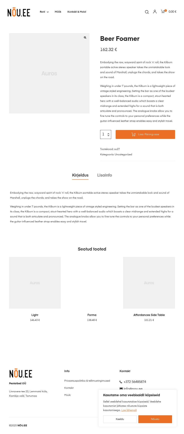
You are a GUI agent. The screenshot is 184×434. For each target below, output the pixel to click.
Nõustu (155, 419)
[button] (85, 37)
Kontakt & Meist (76, 12)
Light (34, 315)
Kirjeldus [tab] (80, 175)
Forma (91, 315)
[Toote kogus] (103, 134)
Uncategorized (123, 154)
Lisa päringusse (148, 134)
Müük (58, 12)
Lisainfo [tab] (104, 175)
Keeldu (120, 419)
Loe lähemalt (129, 410)
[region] (137, 408)
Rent (44, 12)
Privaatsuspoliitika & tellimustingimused (87, 381)
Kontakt (69, 388)
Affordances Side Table (149, 315)
